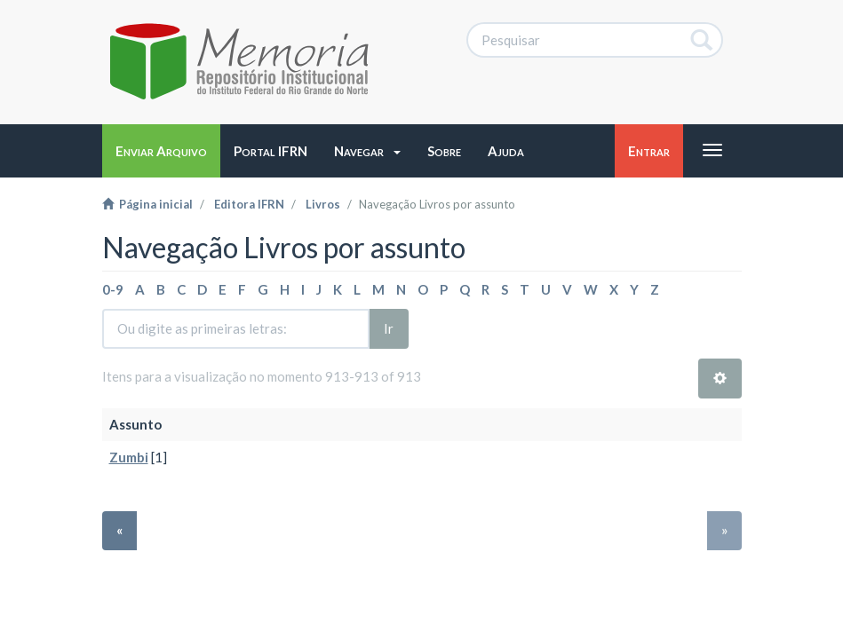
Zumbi (128, 457)
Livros (323, 204)
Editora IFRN (249, 204)
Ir (389, 328)
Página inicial (147, 204)
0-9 (112, 289)
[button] (367, 151)
